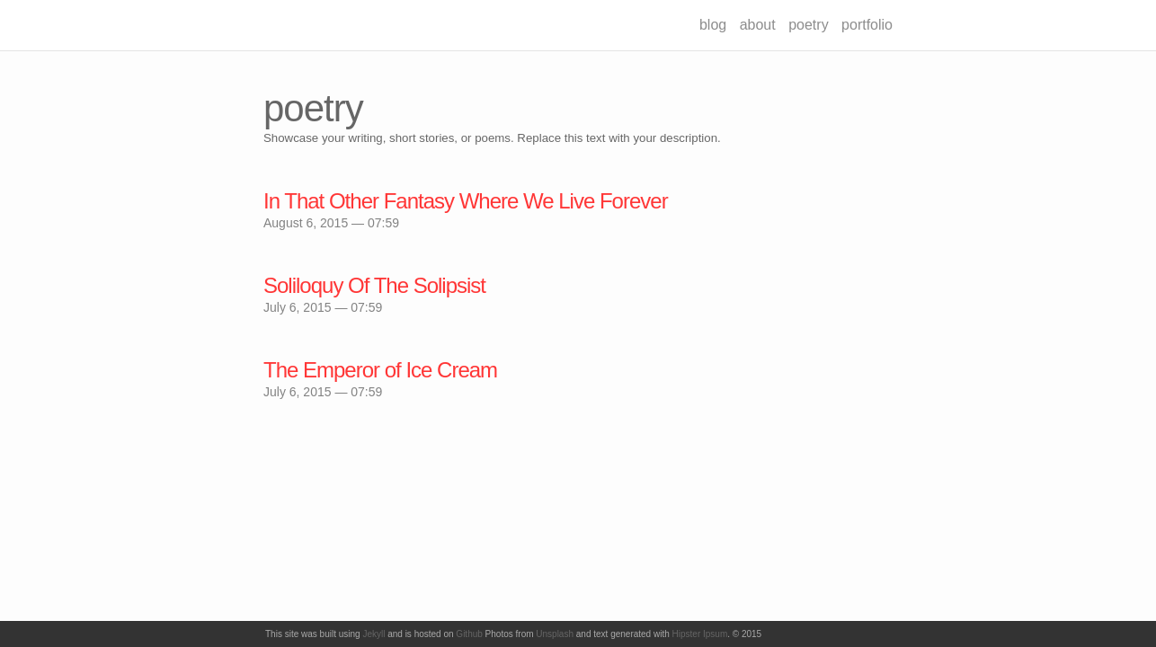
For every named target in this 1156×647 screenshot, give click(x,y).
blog (712, 24)
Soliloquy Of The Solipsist (374, 285)
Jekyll (373, 634)
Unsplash (555, 634)
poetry (808, 24)
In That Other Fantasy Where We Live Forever (465, 201)
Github (469, 634)
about (758, 24)
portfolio (867, 24)
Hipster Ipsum (700, 634)
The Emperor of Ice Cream (380, 370)
